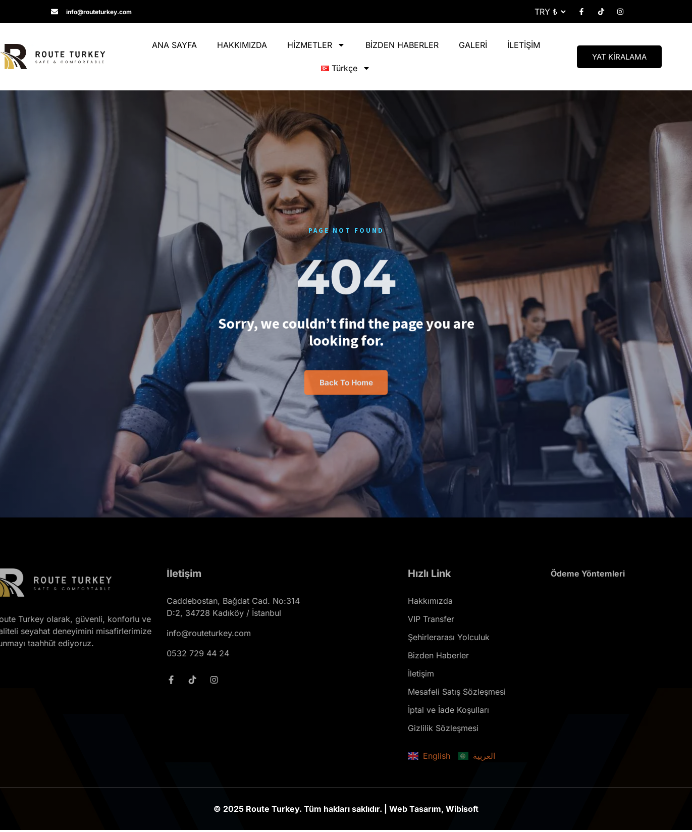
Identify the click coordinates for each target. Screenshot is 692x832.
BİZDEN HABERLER (402, 45)
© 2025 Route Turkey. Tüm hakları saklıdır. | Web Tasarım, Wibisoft (346, 811)
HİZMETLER (316, 45)
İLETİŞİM (523, 45)
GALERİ (473, 45)
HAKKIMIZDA (242, 45)
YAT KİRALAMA (619, 57)
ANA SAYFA (174, 45)
